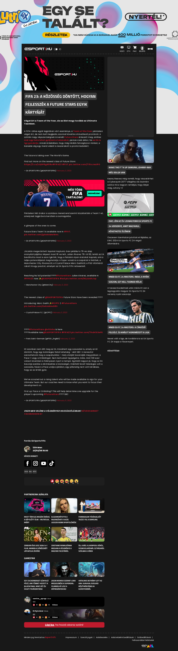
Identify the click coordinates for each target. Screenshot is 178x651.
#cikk (26, 472)
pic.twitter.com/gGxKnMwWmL (41, 234)
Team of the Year (82, 131)
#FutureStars (63, 275)
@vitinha (50, 329)
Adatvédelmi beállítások (122, 637)
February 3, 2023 (64, 170)
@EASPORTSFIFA (50, 278)
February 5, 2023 (64, 400)
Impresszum (71, 637)
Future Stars (71, 137)
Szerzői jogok (86, 637)
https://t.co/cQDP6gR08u (38, 164)
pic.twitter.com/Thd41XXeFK (87, 332)
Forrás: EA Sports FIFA (34, 441)
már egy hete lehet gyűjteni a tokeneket (46, 140)
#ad (62, 278)
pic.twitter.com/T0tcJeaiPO (84, 164)
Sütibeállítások (144, 637)
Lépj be (49, 625)
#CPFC (56, 303)
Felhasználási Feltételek (143, 640)
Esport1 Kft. (50, 637)
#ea (30, 472)
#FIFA (34, 472)
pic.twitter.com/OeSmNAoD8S (40, 306)
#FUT (65, 164)
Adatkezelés (102, 637)
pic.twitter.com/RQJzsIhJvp (80, 278)
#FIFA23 (57, 164)
